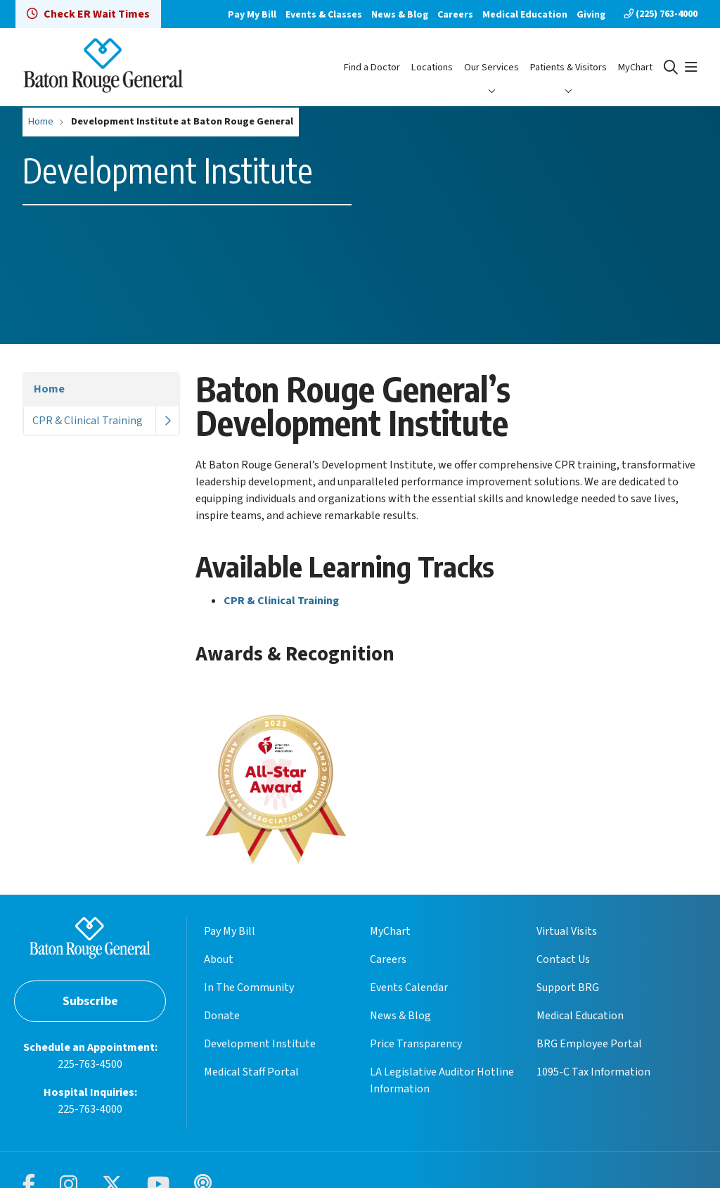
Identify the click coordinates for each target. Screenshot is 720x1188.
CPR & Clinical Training (87, 420)
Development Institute (260, 1044)
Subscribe (90, 1001)
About (218, 959)
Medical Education (524, 15)
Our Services (491, 67)
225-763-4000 (90, 1109)
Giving (591, 15)
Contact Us (563, 959)
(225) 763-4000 (661, 14)
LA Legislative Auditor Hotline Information (442, 1080)
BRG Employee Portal (589, 1044)
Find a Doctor (372, 67)
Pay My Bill (252, 15)
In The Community (249, 987)
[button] (691, 67)
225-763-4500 (90, 1064)
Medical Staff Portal (251, 1072)
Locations (432, 67)
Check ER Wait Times (88, 14)
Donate (222, 1015)
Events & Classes (323, 15)
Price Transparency (416, 1044)
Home (49, 389)
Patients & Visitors (568, 67)
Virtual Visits (566, 931)
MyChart (635, 67)
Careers (455, 15)
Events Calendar (409, 987)
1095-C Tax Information (593, 1072)
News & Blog (399, 15)
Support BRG (567, 987)
